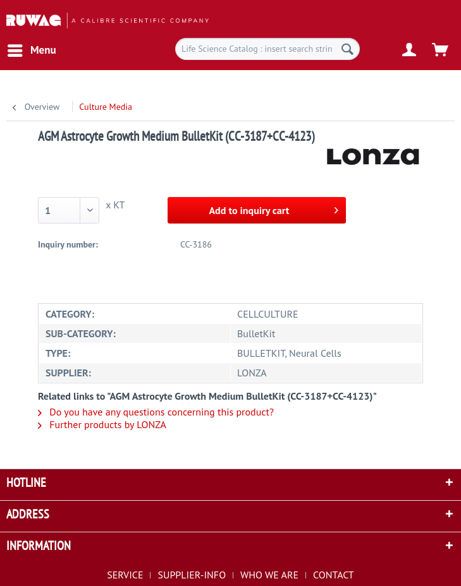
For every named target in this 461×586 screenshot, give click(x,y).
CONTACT (333, 574)
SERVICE (125, 574)
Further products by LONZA (102, 424)
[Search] (347, 49)
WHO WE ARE (269, 574)
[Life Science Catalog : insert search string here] (267, 49)
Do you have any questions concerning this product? (156, 411)
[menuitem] (31, 50)
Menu (32, 48)
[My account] (409, 50)
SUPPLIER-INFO (191, 574)
